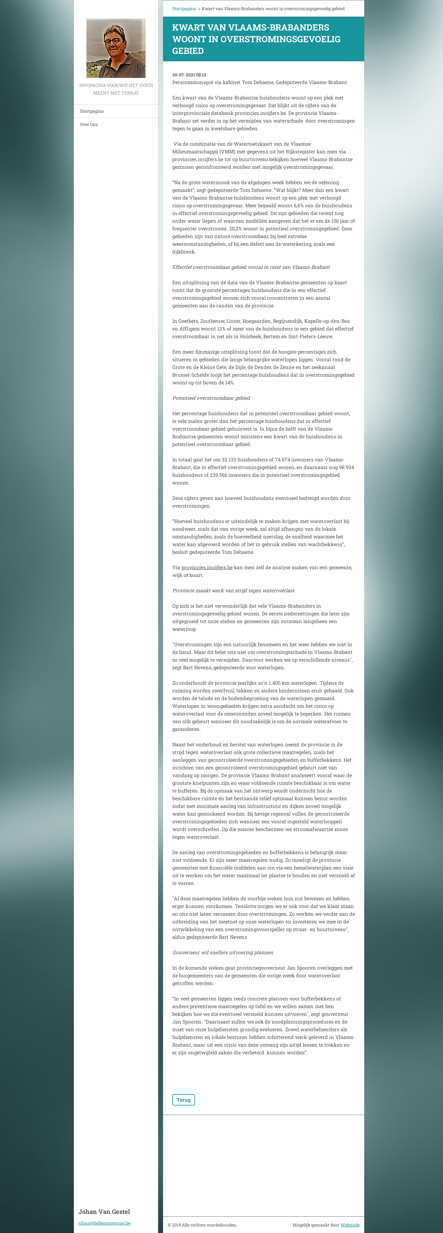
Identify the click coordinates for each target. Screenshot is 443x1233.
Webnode (350, 1225)
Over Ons (89, 124)
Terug (183, 1100)
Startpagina (92, 111)
